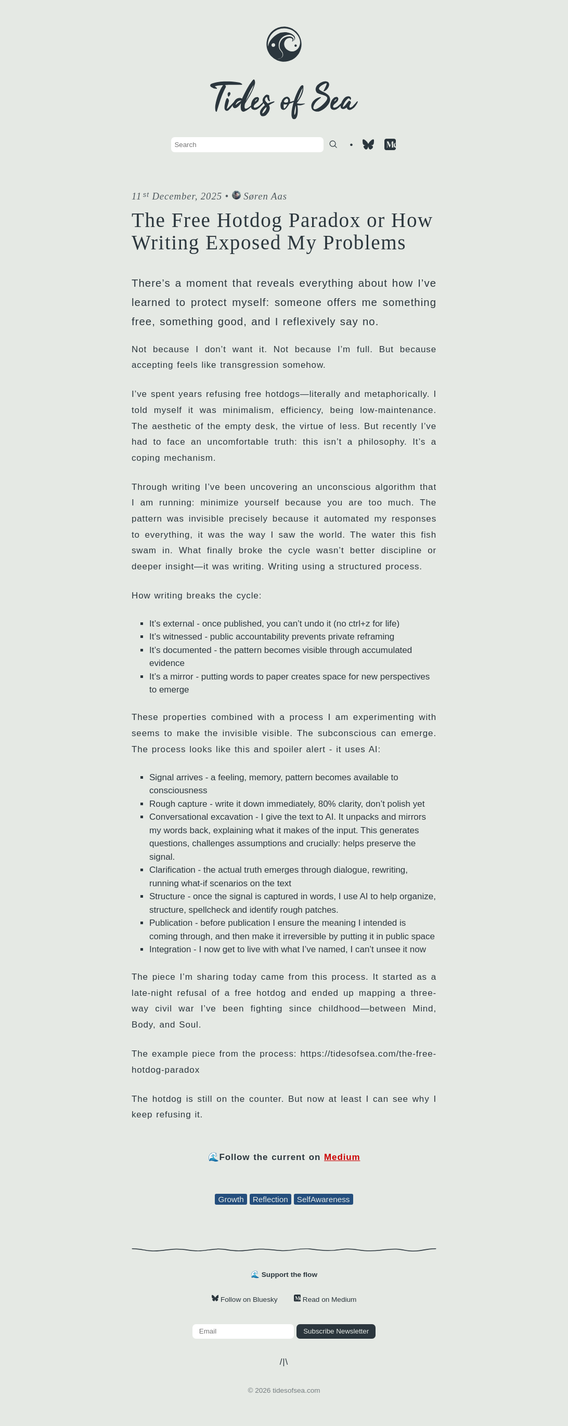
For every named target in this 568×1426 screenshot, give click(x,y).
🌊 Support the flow (284, 1274)
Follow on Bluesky (245, 1299)
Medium (342, 1157)
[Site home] (284, 59)
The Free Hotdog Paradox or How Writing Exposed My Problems (282, 231)
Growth (230, 1199)
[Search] (333, 144)
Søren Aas (259, 196)
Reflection (270, 1199)
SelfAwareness (323, 1199)
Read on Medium (325, 1299)
